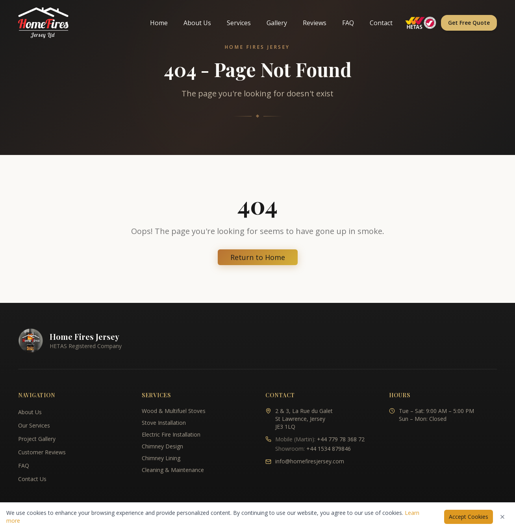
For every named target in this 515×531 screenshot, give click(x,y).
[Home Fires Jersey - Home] (43, 23)
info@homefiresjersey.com (309, 461)
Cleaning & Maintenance (173, 470)
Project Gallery (37, 438)
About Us (197, 22)
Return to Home (257, 257)
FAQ (348, 22)
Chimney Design (162, 446)
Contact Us (32, 479)
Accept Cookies (468, 516)
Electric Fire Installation (171, 434)
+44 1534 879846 (328, 448)
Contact (381, 22)
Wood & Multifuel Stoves (174, 411)
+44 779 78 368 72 (341, 439)
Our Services (34, 425)
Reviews (314, 22)
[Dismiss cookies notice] (502, 517)
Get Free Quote (469, 22)
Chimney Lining (161, 458)
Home (159, 22)
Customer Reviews (42, 452)
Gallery (277, 22)
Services (239, 22)
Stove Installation (164, 422)
